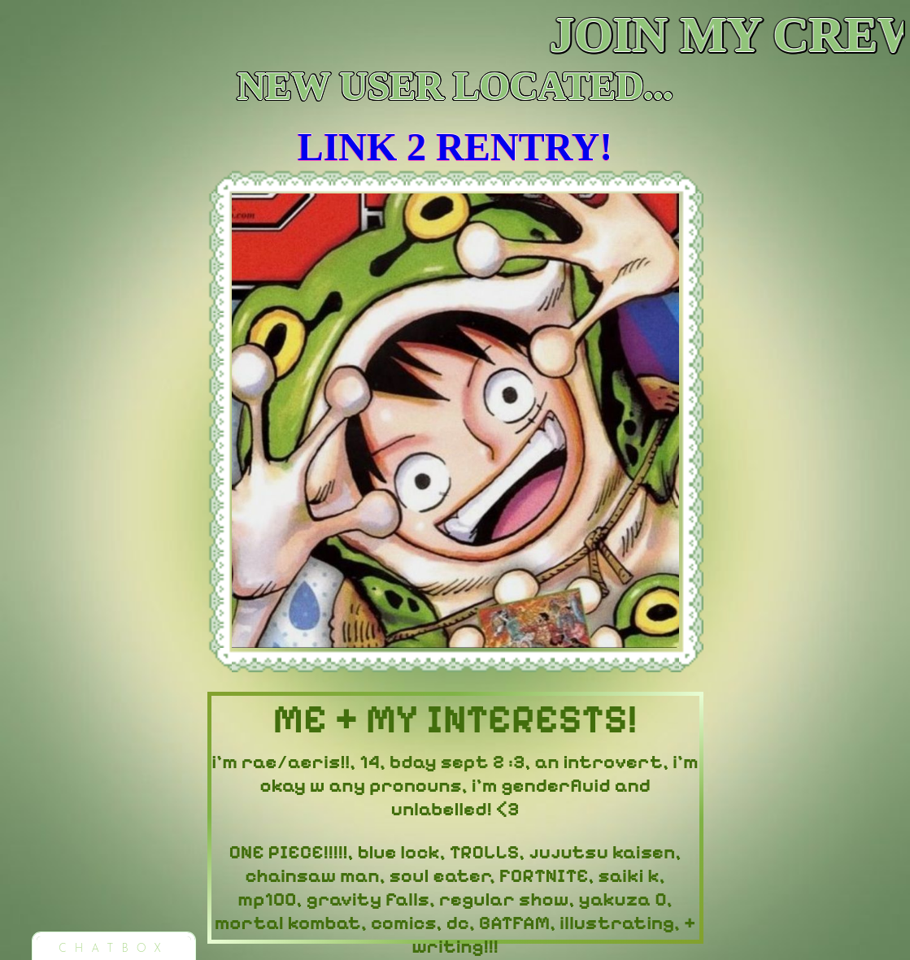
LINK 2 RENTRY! (455, 146)
